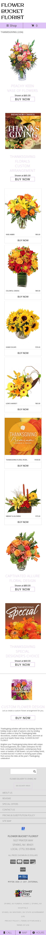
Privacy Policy (12, 921)
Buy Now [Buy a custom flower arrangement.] (23, 718)
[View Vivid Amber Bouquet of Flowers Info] (23, 211)
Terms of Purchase (30, 921)
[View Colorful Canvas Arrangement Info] (23, 267)
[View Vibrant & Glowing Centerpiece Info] (23, 492)
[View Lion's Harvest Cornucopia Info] (23, 380)
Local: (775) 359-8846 (23, 849)
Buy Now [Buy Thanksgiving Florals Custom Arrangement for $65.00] (22, 179)
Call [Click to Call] (8, 932)
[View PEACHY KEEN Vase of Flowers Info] (23, 60)
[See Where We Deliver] (23, 785)
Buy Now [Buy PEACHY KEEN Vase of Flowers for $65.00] (22, 99)
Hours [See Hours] (38, 932)
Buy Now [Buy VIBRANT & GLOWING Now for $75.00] (23, 522)
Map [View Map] (23, 932)
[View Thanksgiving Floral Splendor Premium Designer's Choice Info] (23, 436)
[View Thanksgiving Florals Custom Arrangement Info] (23, 131)
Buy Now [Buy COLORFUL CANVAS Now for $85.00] (23, 296)
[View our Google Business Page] (23, 829)
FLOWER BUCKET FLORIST (12, 11)
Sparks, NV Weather (11, 912)
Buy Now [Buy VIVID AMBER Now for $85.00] (23, 240)
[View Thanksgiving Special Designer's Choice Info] (23, 621)
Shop (11, 25)
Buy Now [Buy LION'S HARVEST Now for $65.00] (23, 409)
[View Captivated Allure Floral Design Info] (23, 550)
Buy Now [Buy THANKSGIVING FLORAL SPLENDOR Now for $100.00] (23, 465)
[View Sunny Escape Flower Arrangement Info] (23, 323)
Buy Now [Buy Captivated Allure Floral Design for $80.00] (22, 589)
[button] (23, 877)
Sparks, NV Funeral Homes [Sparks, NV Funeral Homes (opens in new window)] (17, 903)
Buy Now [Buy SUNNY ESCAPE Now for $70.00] (23, 353)
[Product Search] (23, 771)
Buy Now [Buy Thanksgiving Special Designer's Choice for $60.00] (22, 665)
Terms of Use (23, 925)
